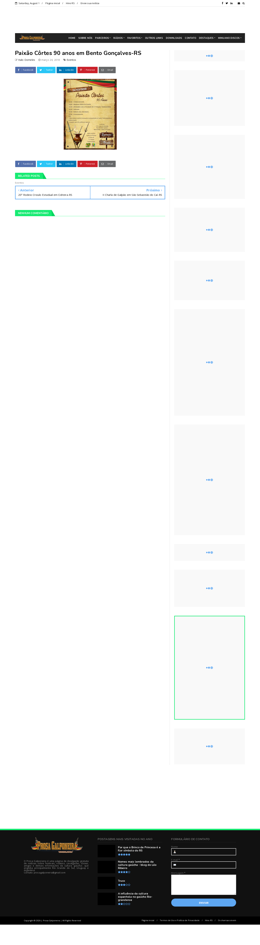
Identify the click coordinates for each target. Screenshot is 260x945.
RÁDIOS (118, 38)
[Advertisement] (133, 20)
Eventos (71, 59)
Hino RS (70, 3)
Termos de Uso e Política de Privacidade (180, 920)
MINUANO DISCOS (229, 38)
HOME (72, 38)
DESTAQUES (206, 38)
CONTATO (190, 38)
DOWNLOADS (174, 38)
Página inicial (52, 3)
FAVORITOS (134, 38)
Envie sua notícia (90, 3)
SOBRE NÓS (85, 38)
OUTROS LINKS (154, 38)
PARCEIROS (102, 38)
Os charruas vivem (227, 920)
